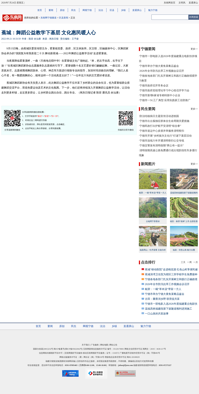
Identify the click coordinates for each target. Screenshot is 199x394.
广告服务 (95, 345)
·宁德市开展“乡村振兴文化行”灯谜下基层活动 (165, 135)
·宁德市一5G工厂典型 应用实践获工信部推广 (165, 100)
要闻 (51, 10)
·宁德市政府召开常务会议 (153, 85)
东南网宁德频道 (48, 17)
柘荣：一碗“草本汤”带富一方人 (163, 289)
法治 (100, 10)
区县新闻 (63, 17)
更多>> (194, 49)
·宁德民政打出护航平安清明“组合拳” (160, 125)
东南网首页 (169, 2)
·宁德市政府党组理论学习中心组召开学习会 (164, 90)
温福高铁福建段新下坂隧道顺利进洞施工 (184, 192)
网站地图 (104, 345)
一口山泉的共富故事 (157, 313)
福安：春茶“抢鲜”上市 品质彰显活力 (184, 221)
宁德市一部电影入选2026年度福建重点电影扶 (171, 303)
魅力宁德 (152, 10)
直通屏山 (193, 2)
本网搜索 (193, 17)
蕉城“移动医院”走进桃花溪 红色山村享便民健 (171, 269)
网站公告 (113, 345)
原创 (62, 10)
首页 (39, 10)
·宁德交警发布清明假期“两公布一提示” (161, 145)
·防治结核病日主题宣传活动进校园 (159, 116)
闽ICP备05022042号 (73, 349)
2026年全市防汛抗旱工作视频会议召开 (167, 284)
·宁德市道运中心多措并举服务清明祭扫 (161, 130)
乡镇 (123, 10)
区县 (112, 10)
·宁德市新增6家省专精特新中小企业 (159, 95)
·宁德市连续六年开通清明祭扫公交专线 (161, 140)
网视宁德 (87, 10)
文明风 (182, 2)
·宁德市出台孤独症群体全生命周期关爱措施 (164, 121)
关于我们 (86, 345)
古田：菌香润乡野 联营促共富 (162, 298)
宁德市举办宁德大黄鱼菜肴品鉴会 (164, 294)
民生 (73, 10)
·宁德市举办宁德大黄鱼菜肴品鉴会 (159, 66)
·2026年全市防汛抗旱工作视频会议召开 (161, 70)
